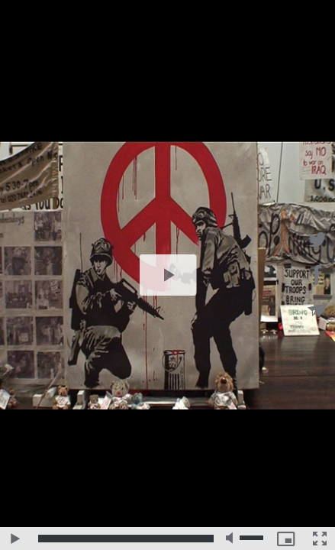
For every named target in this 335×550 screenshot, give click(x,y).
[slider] (126, 538)
